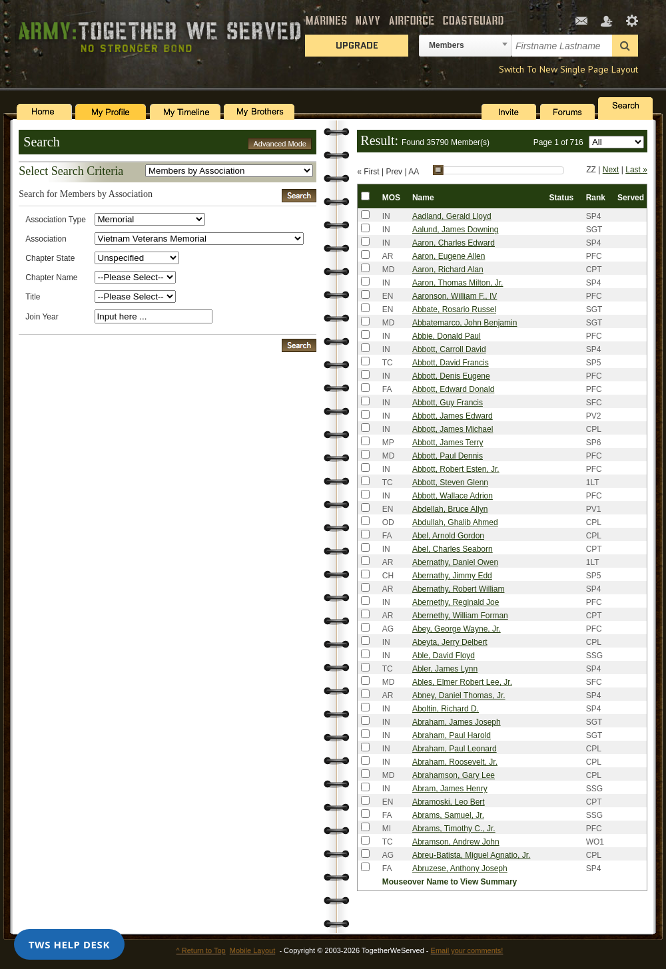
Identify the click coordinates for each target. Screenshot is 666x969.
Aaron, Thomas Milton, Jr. (457, 283)
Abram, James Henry (450, 788)
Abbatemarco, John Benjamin (464, 322)
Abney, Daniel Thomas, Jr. (458, 695)
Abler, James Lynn (445, 669)
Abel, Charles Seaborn (452, 549)
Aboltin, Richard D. (445, 708)
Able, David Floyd (443, 655)
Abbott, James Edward (452, 416)
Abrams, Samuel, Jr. (448, 815)
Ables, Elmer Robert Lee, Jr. (462, 682)
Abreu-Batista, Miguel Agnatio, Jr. (471, 855)
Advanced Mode (279, 144)
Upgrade (357, 45)
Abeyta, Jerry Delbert (450, 642)
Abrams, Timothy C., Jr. (454, 828)
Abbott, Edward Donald (453, 389)
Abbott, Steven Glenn (450, 482)
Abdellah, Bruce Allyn (450, 509)
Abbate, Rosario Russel (454, 309)
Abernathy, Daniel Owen (455, 562)
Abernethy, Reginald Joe (456, 602)
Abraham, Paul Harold (451, 735)
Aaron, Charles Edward (453, 243)
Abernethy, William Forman (460, 615)
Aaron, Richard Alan (448, 269)
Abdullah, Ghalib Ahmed (455, 522)
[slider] (438, 170)
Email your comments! (467, 950)
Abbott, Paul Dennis (447, 456)
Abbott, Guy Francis (447, 402)
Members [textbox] (446, 45)
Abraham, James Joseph (456, 722)
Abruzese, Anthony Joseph (459, 868)
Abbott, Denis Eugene (451, 376)
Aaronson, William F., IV (454, 296)
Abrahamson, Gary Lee (453, 775)
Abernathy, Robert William (458, 589)
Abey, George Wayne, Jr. (456, 629)
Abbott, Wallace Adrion (452, 495)
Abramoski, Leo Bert (448, 802)
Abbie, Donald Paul (446, 336)
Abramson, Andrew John (456, 842)
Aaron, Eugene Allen (448, 256)
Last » (636, 169)
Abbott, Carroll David (449, 349)
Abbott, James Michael (452, 429)
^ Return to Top (201, 950)
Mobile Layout (253, 950)
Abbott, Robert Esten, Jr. (456, 469)
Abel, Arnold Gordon (448, 535)
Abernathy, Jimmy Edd (452, 575)
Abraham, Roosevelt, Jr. (455, 762)
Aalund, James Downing (455, 229)
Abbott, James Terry (448, 442)
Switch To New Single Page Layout (568, 69)
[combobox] (465, 46)
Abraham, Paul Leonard (454, 748)
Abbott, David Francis (450, 362)
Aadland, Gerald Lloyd (452, 216)
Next (611, 169)
